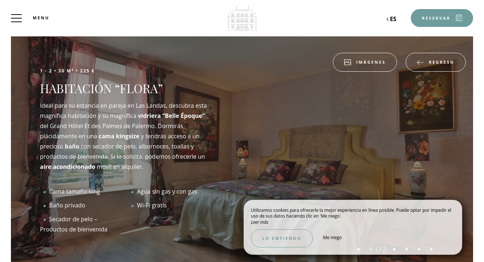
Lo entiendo (282, 238)
